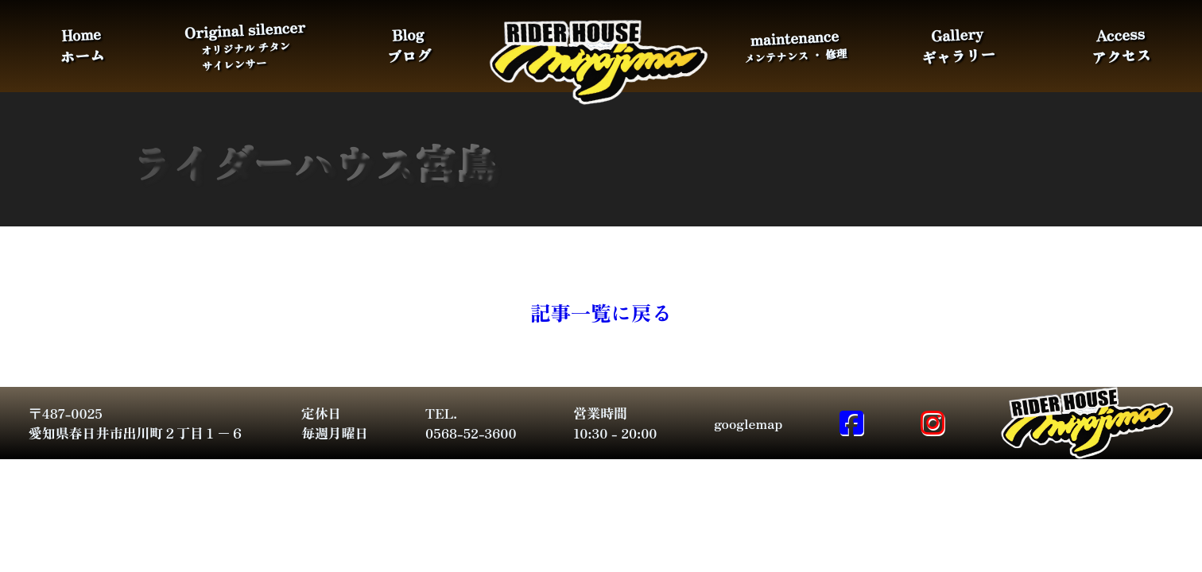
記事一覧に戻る (601, 312)
